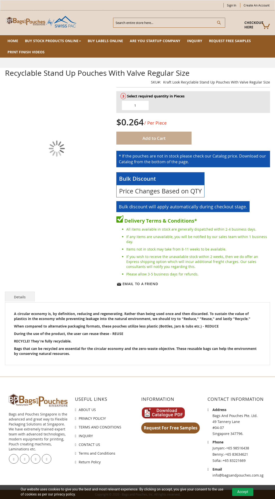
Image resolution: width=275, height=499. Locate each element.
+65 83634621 (236, 454)
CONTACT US (89, 444)
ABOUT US (87, 409)
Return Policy (90, 462)
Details (20, 297)
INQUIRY (86, 435)
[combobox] (169, 23)
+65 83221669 (234, 460)
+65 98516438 (237, 448)
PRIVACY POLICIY (92, 418)
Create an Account (257, 5)
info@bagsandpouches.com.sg (238, 475)
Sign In (231, 5)
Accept (242, 492)
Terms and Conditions (97, 453)
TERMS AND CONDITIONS (100, 427)
